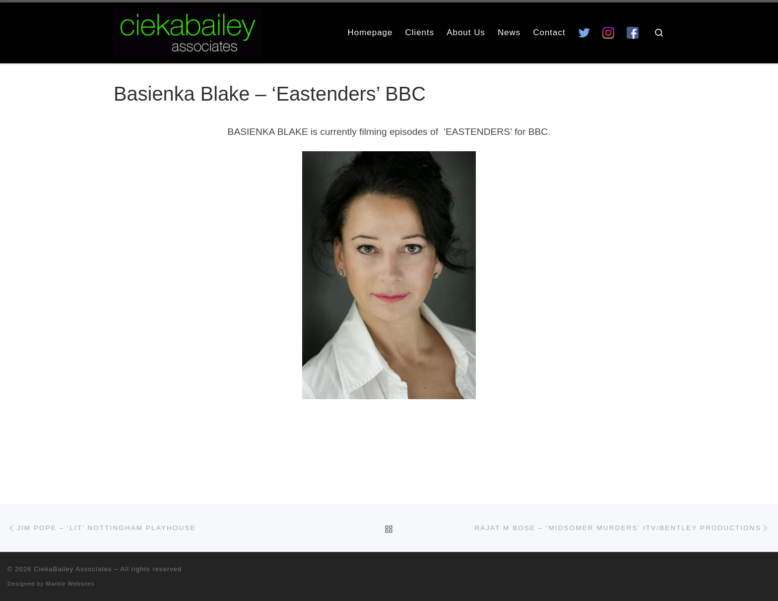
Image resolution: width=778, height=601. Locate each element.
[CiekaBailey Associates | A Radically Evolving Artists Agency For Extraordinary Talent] (188, 31)
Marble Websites (70, 584)
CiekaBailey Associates (73, 569)
